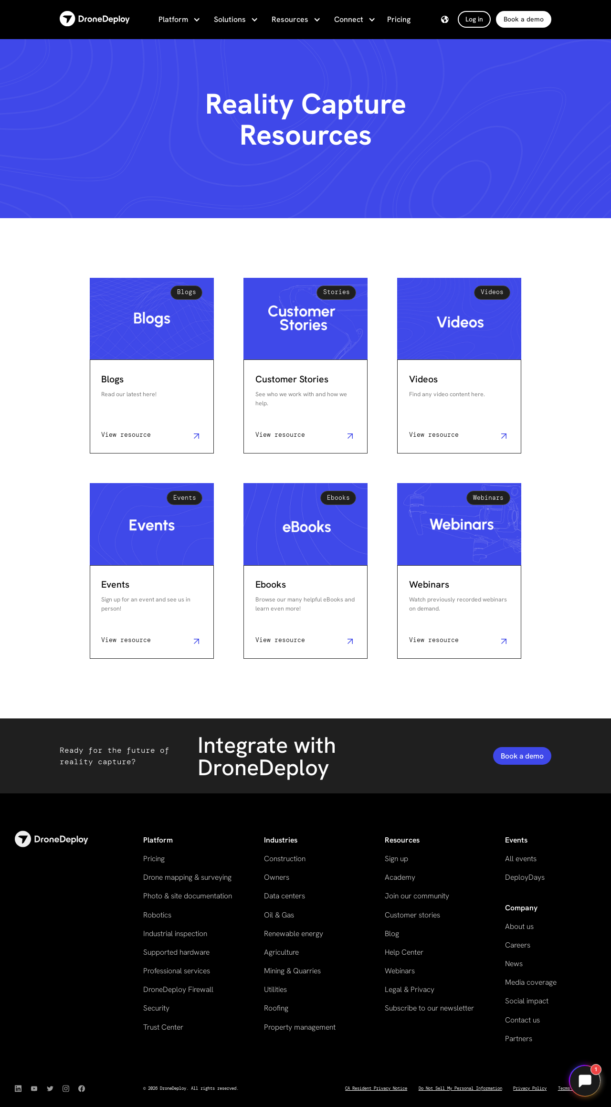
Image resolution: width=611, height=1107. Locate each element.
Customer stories (412, 915)
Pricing (399, 19)
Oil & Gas (279, 915)
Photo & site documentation (187, 896)
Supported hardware (176, 952)
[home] (95, 19)
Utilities (275, 989)
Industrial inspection (175, 933)
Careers (517, 945)
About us (519, 926)
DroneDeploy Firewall (178, 989)
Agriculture (281, 952)
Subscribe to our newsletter (429, 1008)
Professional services (176, 971)
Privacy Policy (530, 1088)
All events (521, 859)
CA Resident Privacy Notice (376, 1088)
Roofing (276, 1008)
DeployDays (525, 877)
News (514, 964)
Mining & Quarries (292, 971)
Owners (276, 877)
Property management (300, 1027)
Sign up (396, 859)
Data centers (284, 896)
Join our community (417, 896)
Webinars (400, 971)
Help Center (404, 952)
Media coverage (531, 982)
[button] (178, 19)
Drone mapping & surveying (187, 877)
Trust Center (163, 1027)
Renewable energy (293, 933)
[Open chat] (585, 1081)
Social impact (526, 1001)
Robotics (157, 915)
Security (156, 1008)
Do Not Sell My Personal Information (460, 1088)
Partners (518, 1038)
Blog (392, 933)
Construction (285, 859)
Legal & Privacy (409, 989)
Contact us (522, 1020)
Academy (400, 877)
